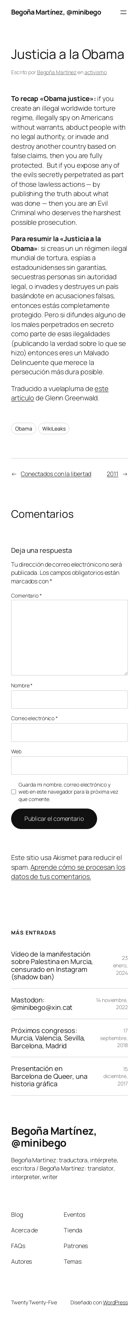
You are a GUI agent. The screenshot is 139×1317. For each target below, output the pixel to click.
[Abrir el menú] (123, 12)
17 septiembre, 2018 (114, 1038)
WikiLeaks (53, 428)
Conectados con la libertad (56, 474)
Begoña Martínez (57, 72)
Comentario (26, 595)
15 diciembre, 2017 (115, 1076)
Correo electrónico (34, 718)
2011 (112, 474)
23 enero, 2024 (120, 965)
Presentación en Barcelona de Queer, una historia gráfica (49, 1076)
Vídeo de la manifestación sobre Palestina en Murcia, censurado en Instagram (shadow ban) (52, 965)
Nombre (22, 685)
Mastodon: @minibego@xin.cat (41, 1003)
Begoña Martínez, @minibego (56, 11)
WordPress (115, 1302)
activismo (96, 72)
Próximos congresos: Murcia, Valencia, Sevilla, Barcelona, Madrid (48, 1038)
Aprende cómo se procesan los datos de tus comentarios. (68, 872)
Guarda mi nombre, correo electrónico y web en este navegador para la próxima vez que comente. (68, 792)
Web (16, 751)
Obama (23, 428)
